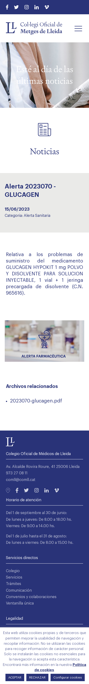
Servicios (14, 577)
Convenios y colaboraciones (31, 597)
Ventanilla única (20, 603)
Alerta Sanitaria (37, 216)
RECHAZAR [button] (37, 677)
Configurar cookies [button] (67, 677)
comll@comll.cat (20, 480)
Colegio (13, 571)
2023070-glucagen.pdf (36, 401)
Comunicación (19, 590)
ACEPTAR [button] (14, 677)
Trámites (13, 584)
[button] (78, 28)
